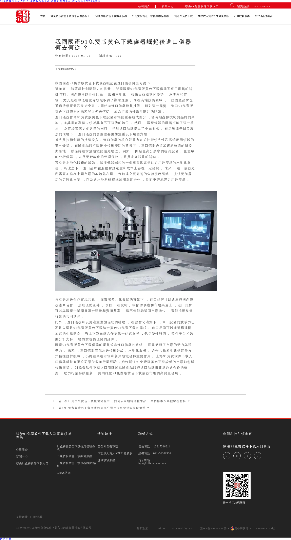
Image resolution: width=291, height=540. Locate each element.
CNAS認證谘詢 (263, 16)
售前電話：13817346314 (154, 446)
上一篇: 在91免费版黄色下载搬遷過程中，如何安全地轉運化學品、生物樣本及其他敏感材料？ (121, 401)
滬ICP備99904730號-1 (214, 528)
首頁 (42, 16)
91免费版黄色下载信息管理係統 (70, 16)
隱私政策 (142, 528)
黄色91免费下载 (183, 16)
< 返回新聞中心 (65, 69)
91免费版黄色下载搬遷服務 (111, 16)
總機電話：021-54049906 (154, 453)
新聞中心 (168, 6)
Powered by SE (182, 528)
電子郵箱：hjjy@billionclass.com (152, 462)
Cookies (160, 528)
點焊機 (37, 516)
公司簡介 (144, 6)
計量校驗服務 (242, 16)
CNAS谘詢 (64, 473)
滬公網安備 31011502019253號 (252, 528)
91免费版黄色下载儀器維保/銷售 (151, 16)
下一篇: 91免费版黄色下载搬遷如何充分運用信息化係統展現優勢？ (101, 408)
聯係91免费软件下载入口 (202, 6)
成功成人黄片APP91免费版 (213, 16)
